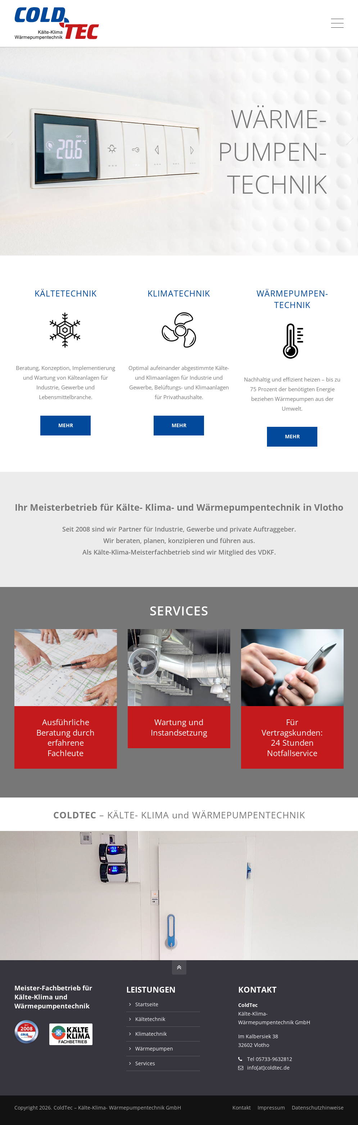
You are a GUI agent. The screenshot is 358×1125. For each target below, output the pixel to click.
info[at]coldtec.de (268, 1067)
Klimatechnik (151, 1033)
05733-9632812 (274, 1059)
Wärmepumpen (154, 1048)
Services (145, 1063)
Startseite (146, 1004)
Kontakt (241, 1107)
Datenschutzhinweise (318, 1107)
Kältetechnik (150, 1019)
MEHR (65, 425)
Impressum (271, 1107)
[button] (349, 132)
